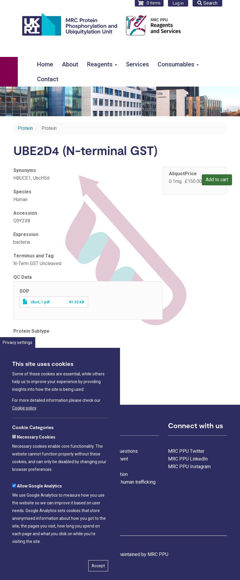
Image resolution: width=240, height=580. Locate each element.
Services (137, 64)
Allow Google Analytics (39, 510)
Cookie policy (24, 432)
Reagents (102, 64)
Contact (47, 79)
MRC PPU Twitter (186, 451)
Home (45, 64)
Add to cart (217, 179)
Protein (25, 128)
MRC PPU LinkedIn (188, 459)
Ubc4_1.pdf (40, 302)
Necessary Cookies (36, 461)
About (70, 64)
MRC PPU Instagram (189, 466)
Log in (178, 3)
